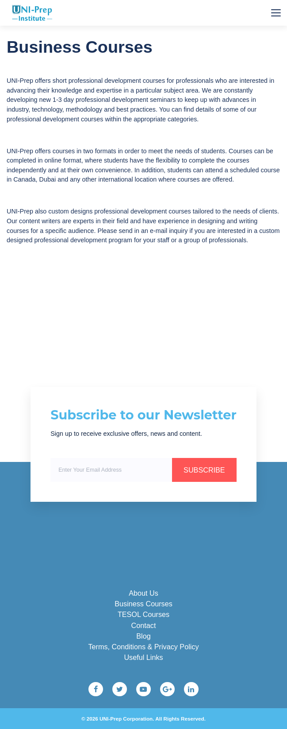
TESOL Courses (143, 614)
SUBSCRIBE (204, 470)
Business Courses (143, 604)
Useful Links (143, 657)
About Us (143, 593)
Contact (143, 625)
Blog (143, 636)
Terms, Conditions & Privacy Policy (143, 647)
